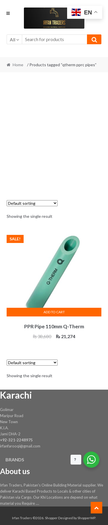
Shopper (51, 518)
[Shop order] (32, 203)
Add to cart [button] (54, 312)
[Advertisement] (54, 133)
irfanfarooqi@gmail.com (20, 446)
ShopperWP (86, 518)
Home (18, 64)
